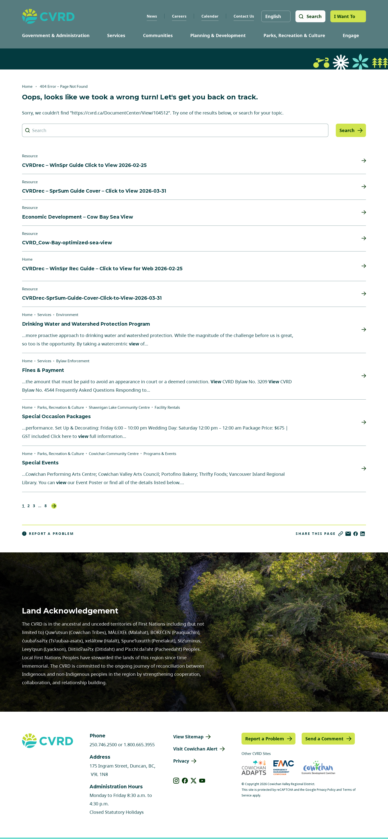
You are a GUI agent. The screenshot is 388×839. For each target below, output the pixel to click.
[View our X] (194, 781)
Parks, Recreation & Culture (294, 35)
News (151, 16)
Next (54, 506)
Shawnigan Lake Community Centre (119, 407)
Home (27, 86)
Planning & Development (218, 35)
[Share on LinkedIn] (362, 533)
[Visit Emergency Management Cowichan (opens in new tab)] (283, 767)
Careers (179, 16)
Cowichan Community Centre (114, 453)
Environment (67, 314)
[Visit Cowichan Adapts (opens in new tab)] (254, 767)
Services (116, 35)
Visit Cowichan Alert (195, 749)
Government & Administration (56, 35)
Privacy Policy (326, 790)
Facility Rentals (167, 407)
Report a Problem (48, 533)
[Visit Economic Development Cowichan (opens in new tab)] (318, 767)
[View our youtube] (202, 781)
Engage (351, 35)
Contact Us (243, 16)
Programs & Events (160, 453)
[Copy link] (340, 533)
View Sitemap (188, 737)
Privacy (181, 761)
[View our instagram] (176, 781)
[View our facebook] (185, 781)
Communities (158, 35)
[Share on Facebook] (355, 533)
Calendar (209, 16)
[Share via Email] (348, 533)
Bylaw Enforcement (72, 360)
